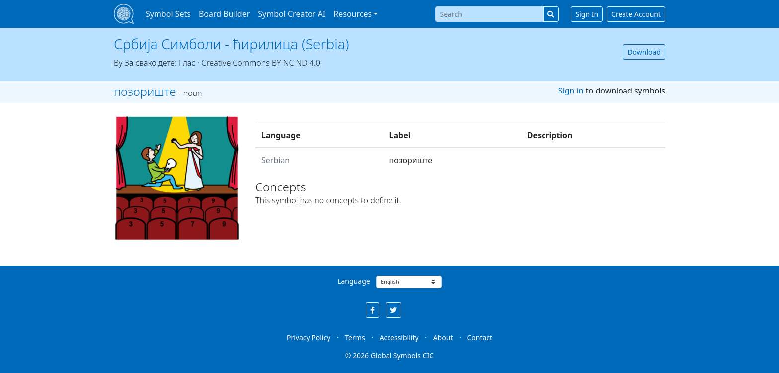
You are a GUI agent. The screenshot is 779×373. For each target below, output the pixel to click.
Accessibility (399, 337)
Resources (352, 13)
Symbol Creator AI (291, 13)
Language (353, 281)
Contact (479, 337)
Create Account (636, 14)
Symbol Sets (168, 13)
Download (644, 52)
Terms (355, 337)
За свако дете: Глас (160, 62)
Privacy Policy (308, 337)
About (443, 337)
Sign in (571, 90)
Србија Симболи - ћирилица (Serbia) (231, 43)
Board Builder (224, 13)
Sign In (586, 14)
